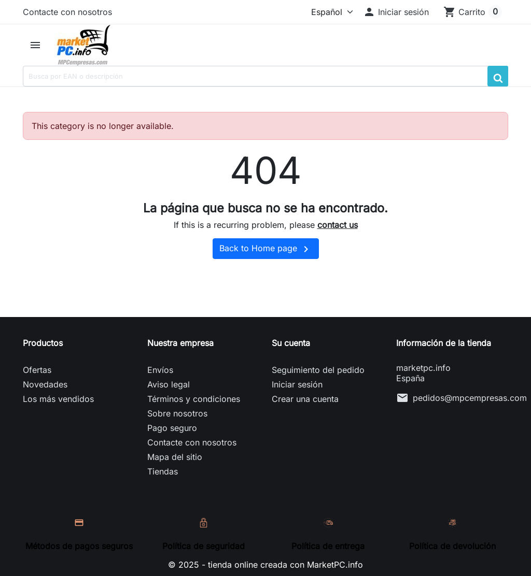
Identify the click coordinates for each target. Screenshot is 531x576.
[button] (396, 12)
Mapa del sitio (174, 457)
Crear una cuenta (305, 399)
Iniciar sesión (297, 384)
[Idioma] (330, 12)
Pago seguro (172, 428)
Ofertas (37, 370)
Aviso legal (168, 384)
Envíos (160, 370)
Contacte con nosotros (67, 12)
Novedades (45, 384)
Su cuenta (291, 343)
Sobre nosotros (177, 413)
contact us (337, 225)
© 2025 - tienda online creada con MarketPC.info (265, 564)
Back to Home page (265, 249)
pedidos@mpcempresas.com (470, 398)
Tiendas (162, 471)
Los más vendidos (58, 399)
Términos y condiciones (193, 399)
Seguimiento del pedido (318, 370)
